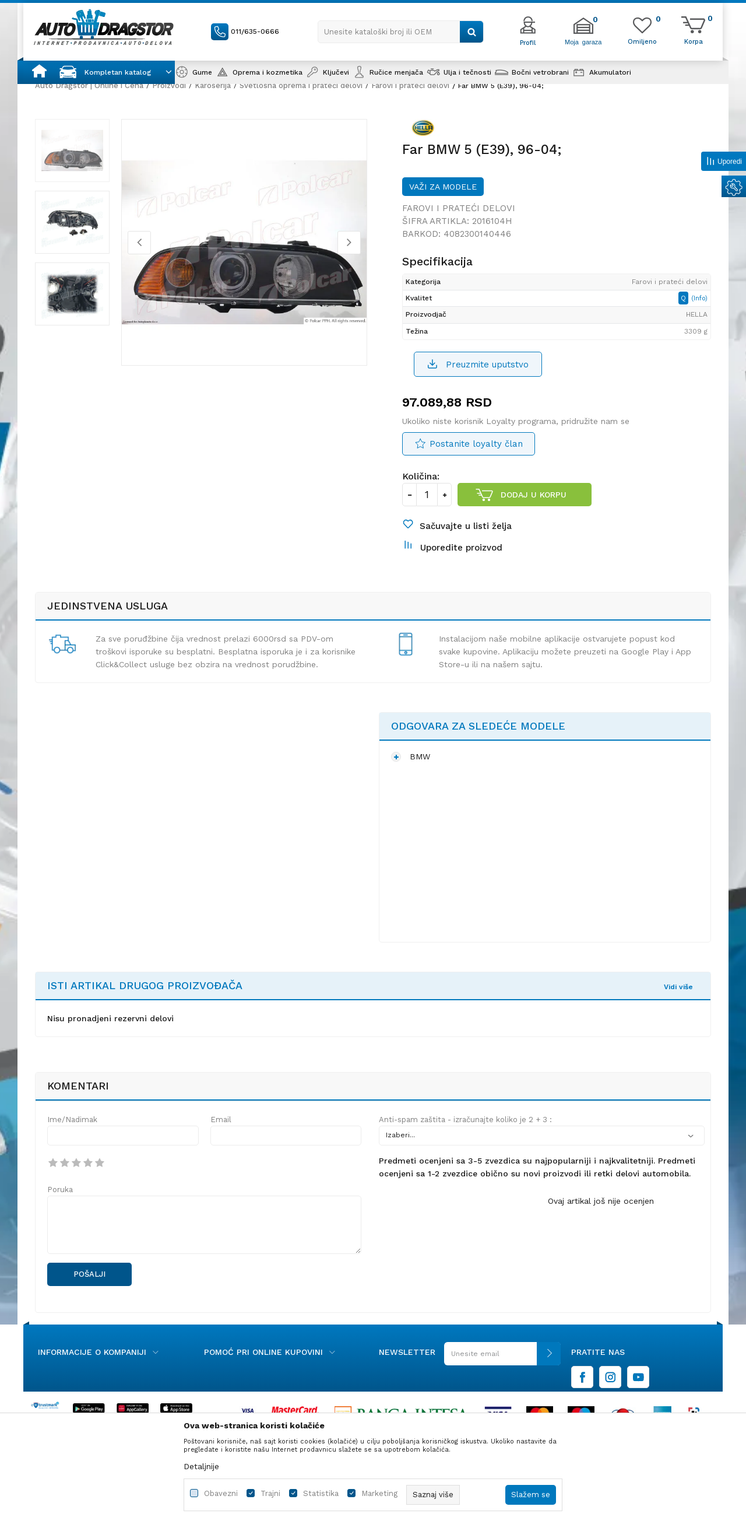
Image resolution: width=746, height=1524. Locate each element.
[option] (72, 150)
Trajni (270, 1493)
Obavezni (221, 1493)
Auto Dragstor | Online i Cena (89, 85)
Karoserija (213, 85)
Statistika (321, 1493)
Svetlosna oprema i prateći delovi (301, 85)
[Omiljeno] (642, 40)
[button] (401, 31)
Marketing (379, 1493)
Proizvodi (169, 85)
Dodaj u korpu (533, 494)
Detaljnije (201, 1466)
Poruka (60, 1189)
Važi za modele (443, 186)
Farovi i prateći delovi (410, 85)
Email (220, 1119)
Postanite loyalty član (476, 444)
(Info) (699, 298)
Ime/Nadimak (72, 1119)
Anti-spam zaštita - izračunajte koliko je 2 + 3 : (465, 1119)
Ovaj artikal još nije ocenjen (601, 1201)
